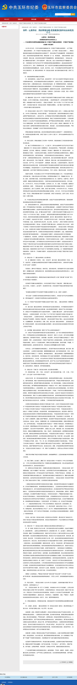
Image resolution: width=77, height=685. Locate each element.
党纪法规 (33, 19)
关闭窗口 (71, 662)
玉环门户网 (54, 677)
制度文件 (47, 19)
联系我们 (10, 682)
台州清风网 (40, 677)
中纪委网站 (7, 677)
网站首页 (6, 19)
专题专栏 (14, 23)
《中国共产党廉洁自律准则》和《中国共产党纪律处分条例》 (32, 23)
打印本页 (64, 662)
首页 (10, 23)
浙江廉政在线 (23, 677)
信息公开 (20, 19)
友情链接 (4, 682)
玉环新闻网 (69, 677)
